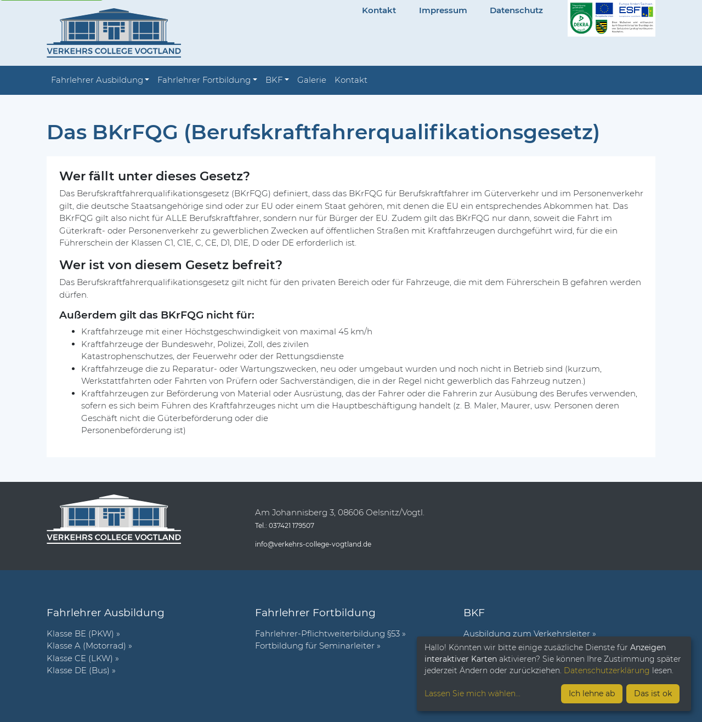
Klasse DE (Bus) (78, 670)
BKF (273, 80)
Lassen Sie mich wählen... (472, 693)
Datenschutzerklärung (607, 670)
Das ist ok (653, 693)
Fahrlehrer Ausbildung (97, 80)
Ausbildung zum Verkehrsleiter (526, 633)
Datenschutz (516, 10)
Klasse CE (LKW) (80, 658)
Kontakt (379, 10)
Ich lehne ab (592, 693)
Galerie (311, 80)
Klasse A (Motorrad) (86, 645)
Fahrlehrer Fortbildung (204, 80)
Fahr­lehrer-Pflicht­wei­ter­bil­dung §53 (327, 633)
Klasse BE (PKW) (80, 633)
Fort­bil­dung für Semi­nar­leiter (315, 645)
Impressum (443, 10)
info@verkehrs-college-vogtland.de (313, 544)
